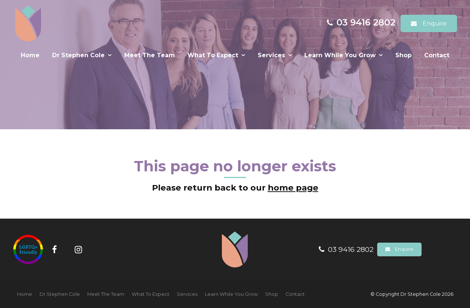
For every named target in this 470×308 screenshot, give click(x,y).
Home (30, 55)
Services (271, 55)
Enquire (435, 23)
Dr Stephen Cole (78, 55)
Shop (403, 55)
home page (293, 187)
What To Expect (212, 55)
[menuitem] (24, 294)
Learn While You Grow (340, 55)
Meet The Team (149, 55)
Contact (436, 55)
